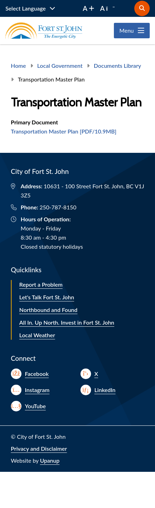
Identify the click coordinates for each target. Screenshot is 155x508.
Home (18, 65)
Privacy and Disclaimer (39, 448)
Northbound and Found (48, 309)
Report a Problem (41, 284)
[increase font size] (88, 8)
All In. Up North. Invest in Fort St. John (66, 322)
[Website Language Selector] (30, 8)
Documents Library (117, 65)
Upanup (50, 460)
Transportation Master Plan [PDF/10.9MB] (63, 131)
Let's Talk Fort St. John (46, 297)
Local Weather (37, 335)
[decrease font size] (107, 8)
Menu (127, 30)
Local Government (60, 65)
